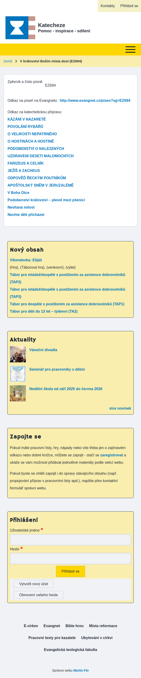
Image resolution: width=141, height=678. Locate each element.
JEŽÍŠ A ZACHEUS (24, 171)
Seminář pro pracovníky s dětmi (57, 369)
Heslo (14, 549)
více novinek (120, 408)
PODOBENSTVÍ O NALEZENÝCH (36, 149)
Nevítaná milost (21, 207)
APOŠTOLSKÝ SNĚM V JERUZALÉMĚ (41, 185)
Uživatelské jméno (25, 530)
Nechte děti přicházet (26, 215)
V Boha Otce (18, 193)
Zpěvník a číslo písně (25, 82)
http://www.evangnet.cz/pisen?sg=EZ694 (95, 100)
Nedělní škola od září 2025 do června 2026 (65, 389)
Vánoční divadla (43, 350)
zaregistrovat (112, 455)
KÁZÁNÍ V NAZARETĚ (27, 119)
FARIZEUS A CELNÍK (26, 163)
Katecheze (51, 25)
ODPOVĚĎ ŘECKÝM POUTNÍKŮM (37, 178)
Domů (8, 61)
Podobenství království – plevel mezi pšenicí (46, 200)
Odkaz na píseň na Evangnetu (32, 100)
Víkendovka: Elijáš (26, 260)
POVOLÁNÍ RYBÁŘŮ (25, 127)
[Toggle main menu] (70, 49)
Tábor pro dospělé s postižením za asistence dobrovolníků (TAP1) (67, 304)
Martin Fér (81, 670)
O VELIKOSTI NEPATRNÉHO (32, 134)
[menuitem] (107, 6)
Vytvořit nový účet (33, 584)
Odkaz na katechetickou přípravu (34, 112)
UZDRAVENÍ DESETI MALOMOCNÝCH (41, 156)
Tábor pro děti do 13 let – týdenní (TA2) (44, 311)
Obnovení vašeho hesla (38, 595)
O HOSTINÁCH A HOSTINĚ (31, 141)
